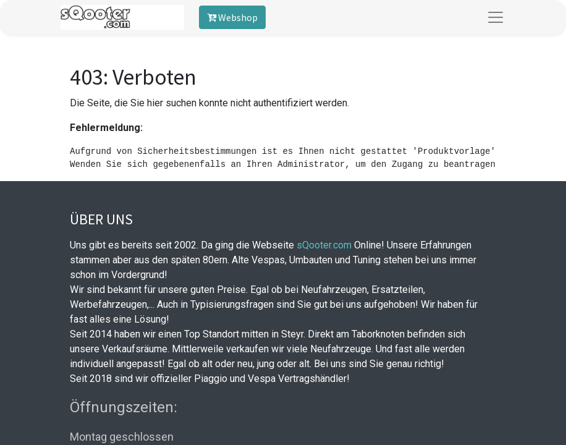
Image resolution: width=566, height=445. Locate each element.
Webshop (232, 17)
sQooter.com (324, 245)
